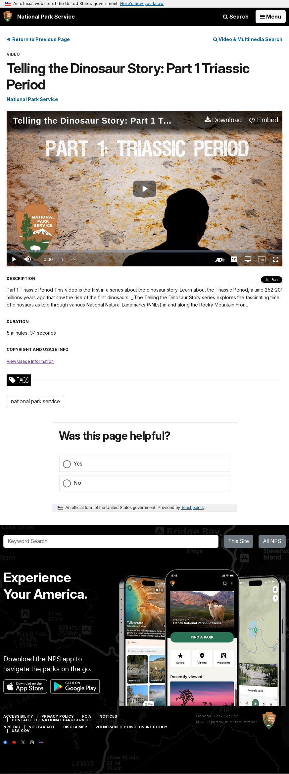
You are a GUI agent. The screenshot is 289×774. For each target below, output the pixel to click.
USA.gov (20, 730)
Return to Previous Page (41, 39)
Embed (267, 120)
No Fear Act (41, 727)
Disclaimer (75, 727)
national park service (35, 401)
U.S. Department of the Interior (226, 722)
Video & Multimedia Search (247, 39)
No (77, 482)
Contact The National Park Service (51, 720)
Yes (77, 463)
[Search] (110, 541)
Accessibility (18, 716)
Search (236, 16)
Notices (108, 716)
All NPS (272, 541)
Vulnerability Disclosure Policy (131, 727)
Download (227, 120)
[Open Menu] (271, 16)
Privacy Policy (57, 716)
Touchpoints (192, 507)
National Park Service (32, 99)
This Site (238, 541)
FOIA (86, 716)
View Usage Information (30, 361)
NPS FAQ (11, 727)
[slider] (144, 251)
